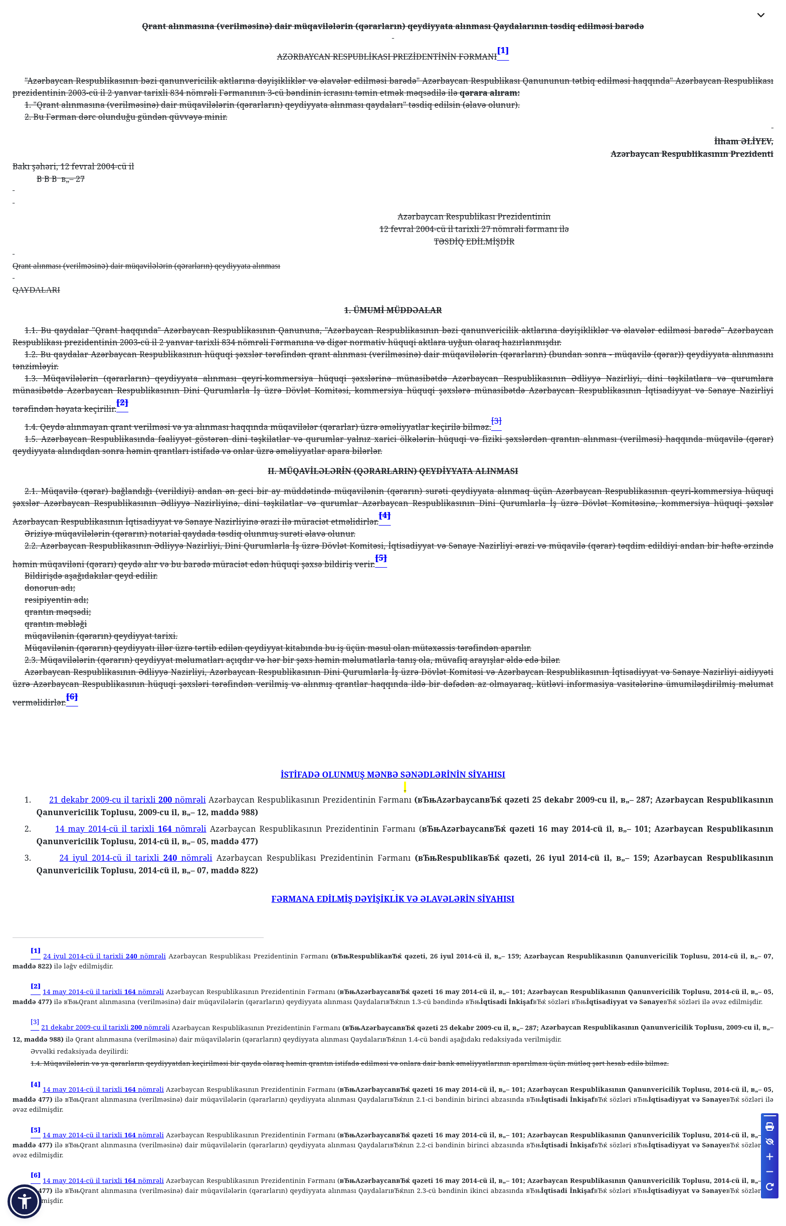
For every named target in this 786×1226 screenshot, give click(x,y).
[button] (24, 1201)
